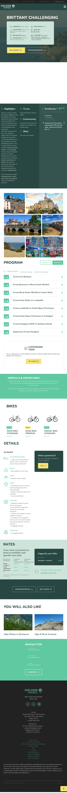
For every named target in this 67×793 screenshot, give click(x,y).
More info (9, 436)
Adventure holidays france (43, 38)
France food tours (36, 39)
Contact (33, 749)
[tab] (26, 272)
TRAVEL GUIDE (13, 1)
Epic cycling (44, 35)
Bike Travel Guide (33, 752)
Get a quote (16, 49)
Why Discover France (33, 741)
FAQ (43, 466)
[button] (43, 122)
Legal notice (60, 782)
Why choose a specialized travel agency (34, 743)
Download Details (37, 49)
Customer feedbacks (33, 754)
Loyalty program (33, 745)
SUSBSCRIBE (33, 671)
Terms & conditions (33, 758)
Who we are (33, 739)
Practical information (33, 756)
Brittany (24, 35)
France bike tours (35, 37)
